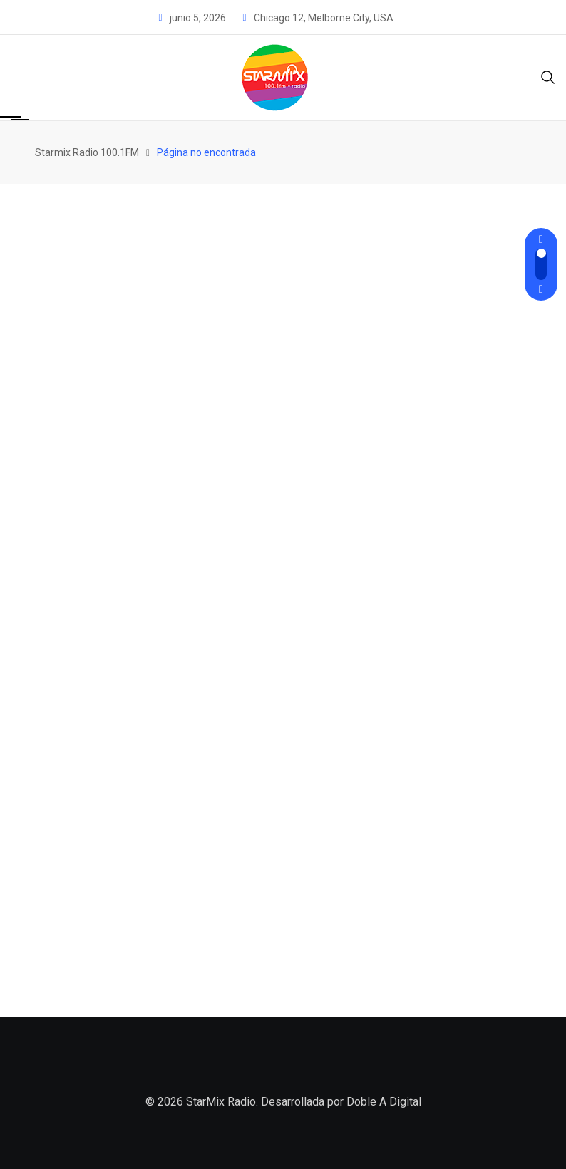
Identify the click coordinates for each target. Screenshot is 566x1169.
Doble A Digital (383, 1101)
